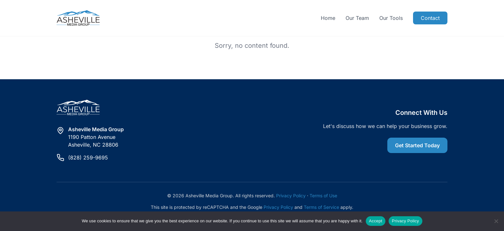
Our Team (357, 18)
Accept (375, 220)
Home (328, 18)
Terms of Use (323, 195)
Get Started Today (417, 145)
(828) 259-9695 (88, 157)
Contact (430, 18)
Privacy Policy (291, 195)
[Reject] (496, 221)
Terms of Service (321, 207)
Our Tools (391, 18)
